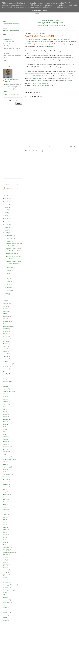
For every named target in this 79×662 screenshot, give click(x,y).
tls (3, 605)
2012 (6, 218)
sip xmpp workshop (8, 590)
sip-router (5, 321)
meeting (5, 444)
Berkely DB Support (12, 253)
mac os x (5, 401)
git (3, 426)
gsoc (4, 519)
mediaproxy (6, 547)
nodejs (4, 449)
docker (5, 416)
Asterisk (62, 57)
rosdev (5, 384)
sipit (4, 595)
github (4, 396)
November (10, 238)
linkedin (5, 534)
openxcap (5, 565)
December (10, 235)
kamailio (5, 303)
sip (3, 308)
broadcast (5, 482)
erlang (4, 421)
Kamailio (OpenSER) (9, 87)
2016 (6, 207)
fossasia (5, 514)
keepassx (5, 436)
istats (4, 527)
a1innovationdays (8, 474)
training (5, 361)
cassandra (5, 487)
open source (6, 341)
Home (51, 147)
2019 (6, 198)
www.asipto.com (7, 39)
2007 (6, 233)
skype (4, 379)
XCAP (5, 394)
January (9, 290)
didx (4, 497)
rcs (3, 376)
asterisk (34, 85)
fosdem (5, 354)
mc (3, 544)
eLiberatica (6, 502)
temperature (6, 602)
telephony (5, 359)
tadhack (5, 597)
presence (5, 570)
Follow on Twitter (8, 89)
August (9, 270)
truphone (5, 389)
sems (4, 349)
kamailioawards (7, 364)
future (4, 517)
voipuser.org (6, 467)
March (9, 284)
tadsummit (6, 600)
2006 (6, 294)
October (9, 241)
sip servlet (6, 587)
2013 (6, 215)
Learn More (36, 10)
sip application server (9, 459)
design (4, 492)
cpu (4, 489)
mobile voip (6, 447)
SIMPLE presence (8, 391)
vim (4, 406)
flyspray (5, 512)
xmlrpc (5, 620)
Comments (8, 188)
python (5, 572)
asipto (4, 311)
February (9, 287)
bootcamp (5, 479)
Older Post (73, 147)
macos (4, 542)
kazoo (4, 399)
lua (3, 539)
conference (6, 369)
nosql (4, 560)
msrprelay (5, 554)
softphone (5, 462)
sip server (5, 331)
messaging (6, 550)
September (10, 267)
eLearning (6, 419)
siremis (5, 336)
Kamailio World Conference (11, 30)
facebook (5, 509)
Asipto (18, 87)
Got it (45, 10)
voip (4, 306)
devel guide (6, 494)
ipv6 (4, 524)
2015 (6, 210)
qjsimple (5, 575)
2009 (6, 227)
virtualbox (6, 612)
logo (4, 537)
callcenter (5, 484)
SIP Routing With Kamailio (11, 23)
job (4, 434)
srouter (5, 346)
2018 (6, 201)
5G (3, 472)
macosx (5, 439)
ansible (5, 414)
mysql (4, 557)
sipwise (47, 85)
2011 (6, 221)
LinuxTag (5, 374)
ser (3, 323)
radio (4, 580)
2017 (6, 204)
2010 (6, 224)
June (8, 276)
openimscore (6, 381)
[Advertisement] (11, 142)
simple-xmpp (6, 457)
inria (4, 522)
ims (4, 333)
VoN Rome (64, 39)
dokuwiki (5, 499)
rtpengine (5, 451)
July (8, 273)
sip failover (6, 582)
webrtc (5, 313)
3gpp (4, 469)
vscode (5, 615)
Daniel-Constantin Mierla (12, 80)
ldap (4, 532)
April (8, 281)
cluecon (5, 344)
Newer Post (28, 147)
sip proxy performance (9, 585)
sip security (6, 366)
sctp (4, 454)
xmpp (4, 411)
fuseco (4, 424)
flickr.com (69, 80)
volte (4, 318)
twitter (4, 610)
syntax (4, 464)
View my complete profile (12, 94)
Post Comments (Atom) (40, 151)
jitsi (4, 431)
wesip (4, 617)
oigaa (4, 562)
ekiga (4, 504)
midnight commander (9, 552)
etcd (4, 507)
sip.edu (5, 592)
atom (4, 477)
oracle (4, 567)
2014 (6, 213)
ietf (4, 429)
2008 (6, 230)
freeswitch (6, 339)
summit (5, 356)
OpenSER (48, 39)
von (52, 85)
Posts (6, 184)
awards (5, 351)
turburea (5, 607)
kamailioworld (7, 326)
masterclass (6, 441)
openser (41, 85)
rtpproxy (5, 404)
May (8, 279)
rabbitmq (5, 577)
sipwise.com (66, 78)
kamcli (5, 529)
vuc (4, 409)
